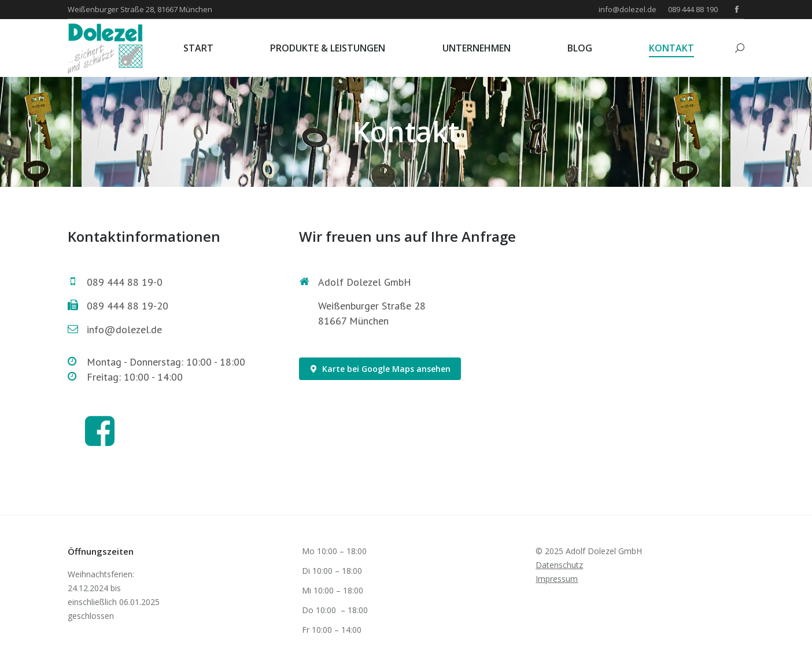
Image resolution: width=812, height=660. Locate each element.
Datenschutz (559, 564)
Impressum (557, 578)
